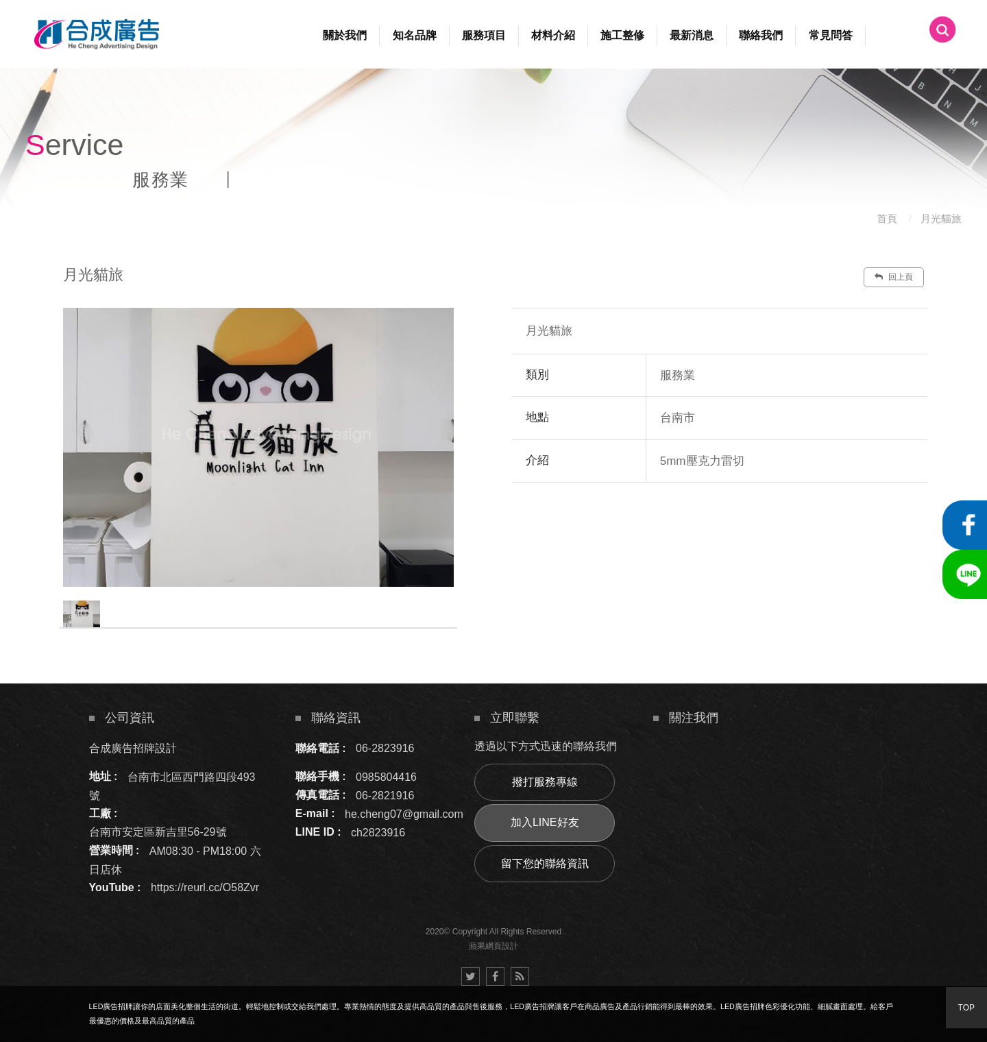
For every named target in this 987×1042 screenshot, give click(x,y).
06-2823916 (385, 748)
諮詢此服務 (802, 523)
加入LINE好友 (545, 822)
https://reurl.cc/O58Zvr (205, 887)
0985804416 (386, 776)
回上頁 (894, 277)
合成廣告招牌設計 (133, 748)
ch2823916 (378, 832)
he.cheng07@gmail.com (404, 813)
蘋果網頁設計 (493, 946)
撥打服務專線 (545, 782)
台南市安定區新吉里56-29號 (158, 832)
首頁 (887, 218)
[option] (258, 447)
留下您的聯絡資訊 (545, 863)
